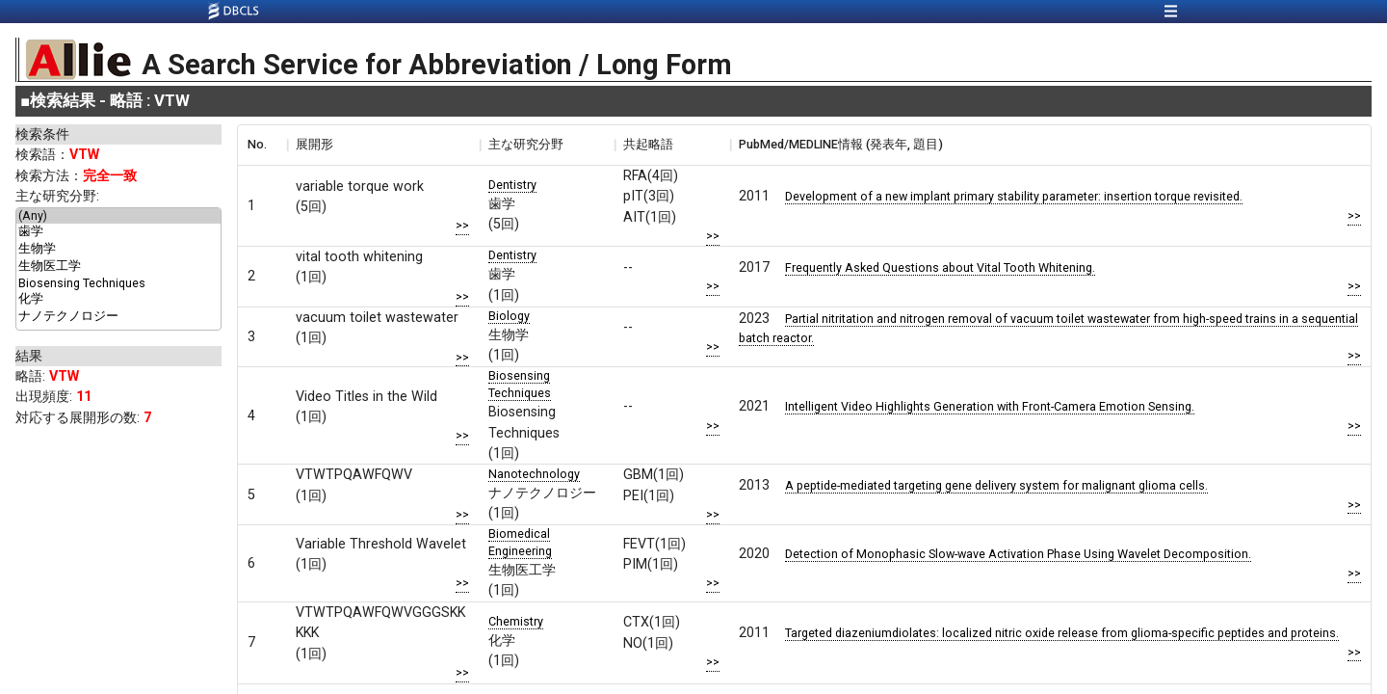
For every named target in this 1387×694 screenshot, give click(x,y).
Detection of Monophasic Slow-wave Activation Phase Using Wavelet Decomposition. (1018, 554)
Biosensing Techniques (118, 283)
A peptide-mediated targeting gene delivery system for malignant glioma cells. (996, 485)
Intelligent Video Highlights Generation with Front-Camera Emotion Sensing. (989, 406)
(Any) (118, 216)
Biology (509, 315)
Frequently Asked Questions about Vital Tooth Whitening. (940, 267)
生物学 (118, 249)
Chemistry (515, 621)
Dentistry (512, 184)
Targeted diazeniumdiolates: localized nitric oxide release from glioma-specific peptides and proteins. (1062, 633)
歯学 (118, 232)
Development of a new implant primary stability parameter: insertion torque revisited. (1014, 196)
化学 (118, 299)
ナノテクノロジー (118, 317)
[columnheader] (262, 144)
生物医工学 (118, 267)
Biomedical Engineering (520, 542)
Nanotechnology (534, 474)
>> (462, 225)
